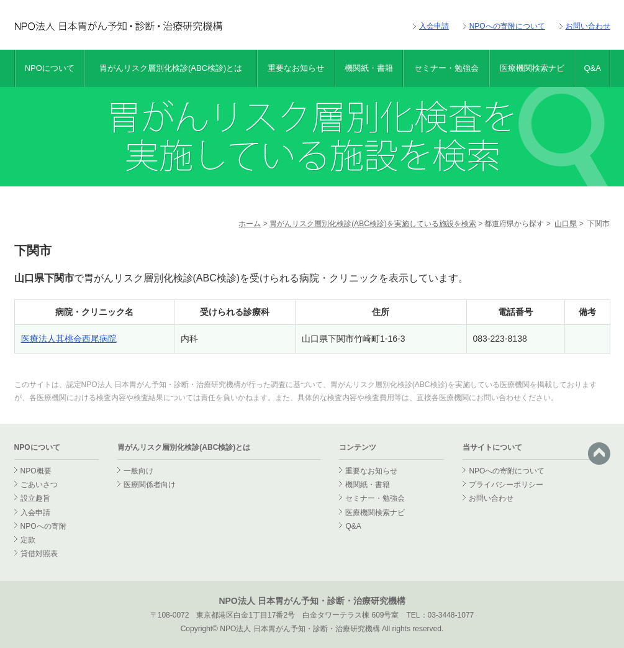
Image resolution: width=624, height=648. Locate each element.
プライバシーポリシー (506, 484)
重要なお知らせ (296, 68)
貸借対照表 (39, 553)
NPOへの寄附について (507, 26)
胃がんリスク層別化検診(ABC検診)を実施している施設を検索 (372, 223)
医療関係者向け (150, 484)
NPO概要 (36, 471)
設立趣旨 (35, 498)
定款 (27, 540)
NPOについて (50, 68)
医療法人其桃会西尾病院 (69, 339)
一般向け (138, 471)
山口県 (565, 223)
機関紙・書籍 (369, 68)
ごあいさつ (39, 484)
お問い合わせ (588, 26)
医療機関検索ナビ (532, 68)
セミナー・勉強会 (446, 68)
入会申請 (434, 26)
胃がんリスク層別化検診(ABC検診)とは (170, 68)
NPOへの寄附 (43, 526)
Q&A (592, 68)
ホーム (249, 223)
